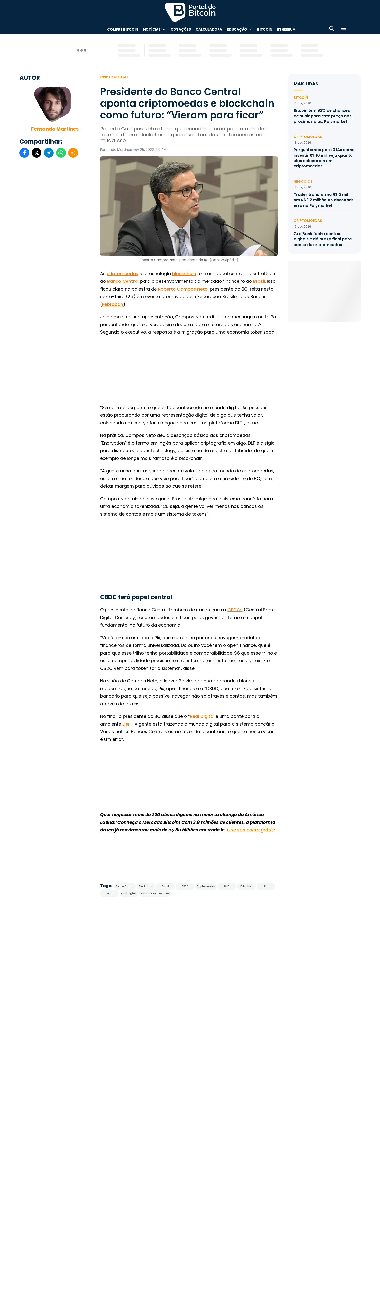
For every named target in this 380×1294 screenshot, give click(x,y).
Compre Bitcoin (122, 29)
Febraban (112, 304)
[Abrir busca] (331, 29)
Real (109, 893)
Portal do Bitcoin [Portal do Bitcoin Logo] (190, 12)
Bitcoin (264, 29)
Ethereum (286, 29)
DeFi (126, 724)
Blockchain (146, 886)
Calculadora (209, 29)
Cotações (181, 29)
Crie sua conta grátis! (251, 830)
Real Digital (202, 716)
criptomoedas (122, 274)
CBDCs (235, 610)
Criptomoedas (114, 77)
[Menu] (344, 29)
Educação (237, 29)
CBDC (184, 886)
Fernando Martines (55, 129)
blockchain (184, 274)
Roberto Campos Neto (183, 289)
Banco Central (123, 281)
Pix (266, 886)
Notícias (152, 29)
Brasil (259, 281)
